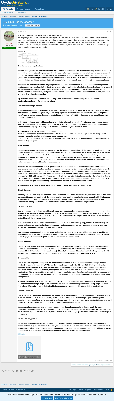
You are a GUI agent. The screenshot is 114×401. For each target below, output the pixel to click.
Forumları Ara (21, 12)
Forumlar (9, 9)
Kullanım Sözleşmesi (84, 390)
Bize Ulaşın (72, 390)
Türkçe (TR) (20, 390)
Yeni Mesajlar (25, 9)
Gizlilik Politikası (98, 390)
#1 (111, 31)
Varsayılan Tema (8, 390)
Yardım (107, 390)
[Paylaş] (108, 31)
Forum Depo (39, 9)
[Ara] (109, 9)
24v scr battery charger (32, 25)
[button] (31, 9)
